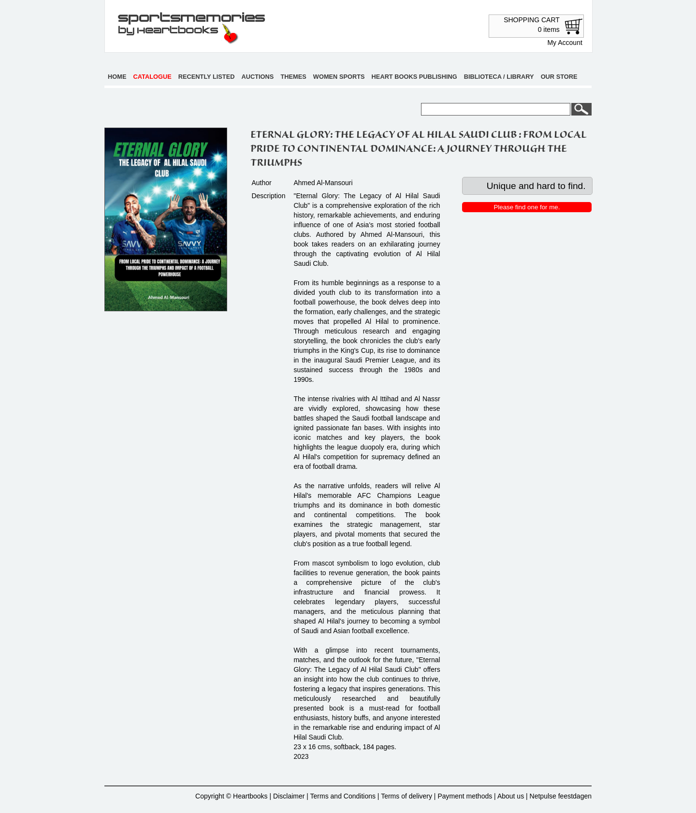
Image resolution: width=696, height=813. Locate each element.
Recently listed (206, 76)
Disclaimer (288, 796)
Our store (559, 76)
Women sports (339, 76)
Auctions (258, 76)
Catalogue (152, 76)
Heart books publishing (414, 76)
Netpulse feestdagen (561, 796)
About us (510, 796)
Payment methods (464, 796)
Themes (293, 76)
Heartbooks (250, 796)
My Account (564, 42)
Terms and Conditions (343, 796)
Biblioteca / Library (499, 76)
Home (117, 76)
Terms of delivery (406, 796)
